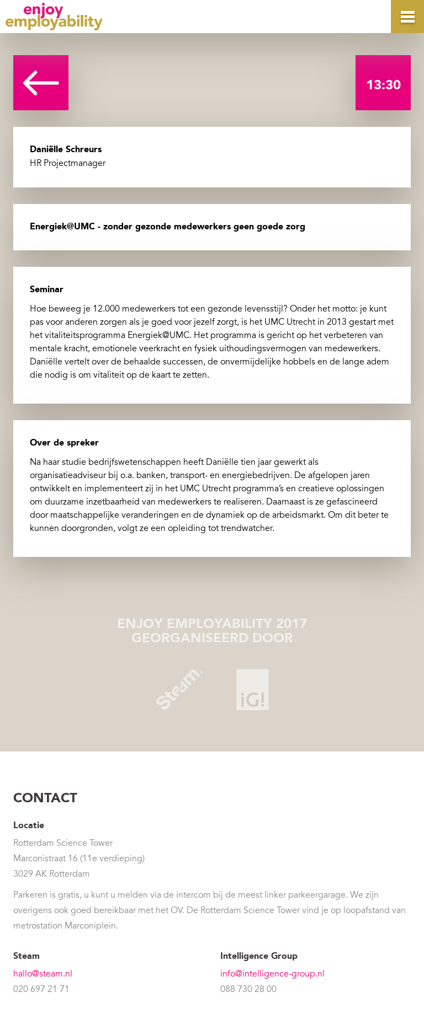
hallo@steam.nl (42, 973)
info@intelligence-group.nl (272, 973)
